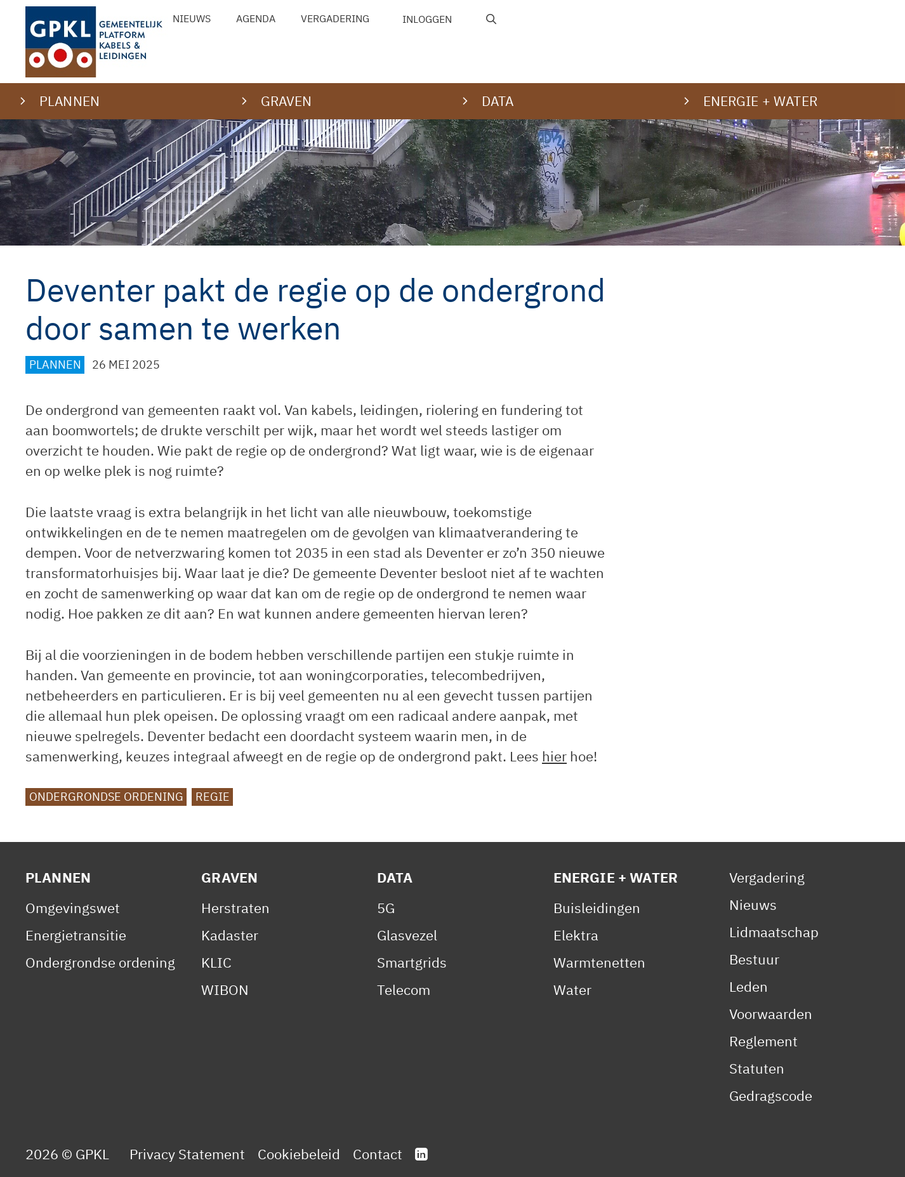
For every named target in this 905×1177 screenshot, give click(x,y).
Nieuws (192, 18)
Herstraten (235, 907)
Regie (212, 796)
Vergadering (335, 18)
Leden (748, 986)
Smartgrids (412, 962)
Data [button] (498, 101)
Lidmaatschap (774, 932)
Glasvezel (407, 935)
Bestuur (754, 959)
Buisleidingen (596, 907)
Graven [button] (286, 101)
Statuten (756, 1068)
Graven (229, 877)
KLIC (216, 962)
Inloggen (427, 19)
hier (554, 756)
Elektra (575, 935)
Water (572, 989)
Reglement (763, 1041)
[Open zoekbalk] (491, 19)
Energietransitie (75, 935)
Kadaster (229, 935)
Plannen (55, 364)
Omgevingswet (72, 907)
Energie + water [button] (760, 101)
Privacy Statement (187, 1154)
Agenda (255, 18)
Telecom (403, 989)
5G (386, 907)
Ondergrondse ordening (106, 796)
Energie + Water (615, 877)
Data (395, 877)
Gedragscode (770, 1095)
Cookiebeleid (299, 1154)
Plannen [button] (69, 101)
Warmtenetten (599, 962)
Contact (377, 1154)
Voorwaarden (770, 1013)
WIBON (225, 989)
